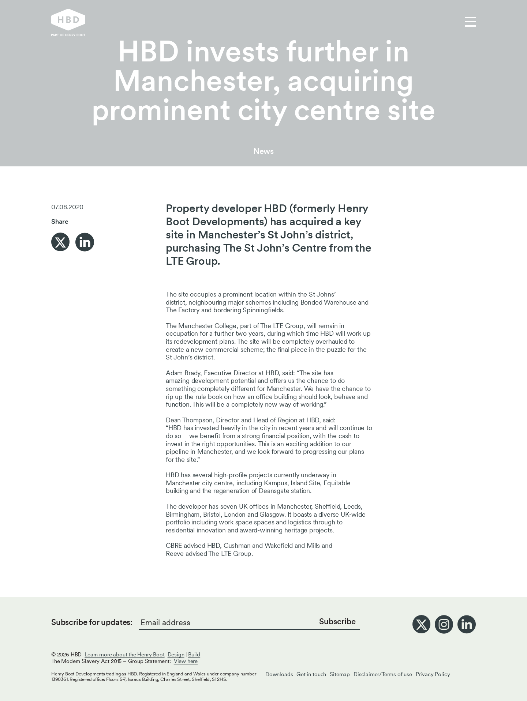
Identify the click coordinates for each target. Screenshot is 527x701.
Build (194, 654)
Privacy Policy (433, 674)
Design (176, 654)
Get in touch (313, 22)
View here (186, 661)
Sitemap (340, 674)
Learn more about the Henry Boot (124, 654)
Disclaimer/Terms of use (383, 674)
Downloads (279, 674)
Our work (208, 22)
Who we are (258, 22)
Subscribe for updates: (91, 622)
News (263, 151)
